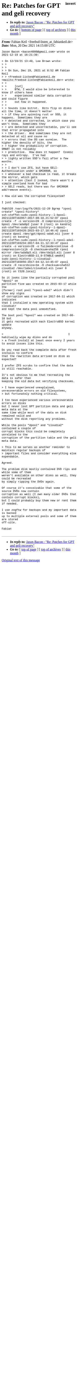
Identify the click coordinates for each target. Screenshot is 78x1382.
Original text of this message (21, 657)
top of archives (56, 30)
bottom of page (31, 30)
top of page (28, 646)
